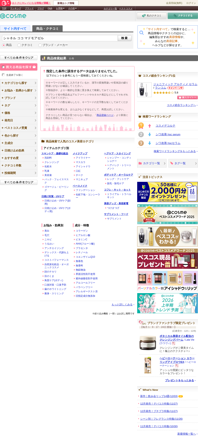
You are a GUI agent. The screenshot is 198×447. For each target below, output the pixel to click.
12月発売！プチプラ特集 (159, 411)
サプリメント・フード (116, 214)
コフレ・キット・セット (117, 189)
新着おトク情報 (65, 3)
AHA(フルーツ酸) (85, 243)
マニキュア (82, 179)
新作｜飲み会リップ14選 (159, 396)
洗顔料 (48, 157)
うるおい (49, 243)
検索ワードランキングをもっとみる (175, 151)
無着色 (79, 261)
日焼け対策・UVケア (52, 196)
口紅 (78, 170)
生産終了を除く (14, 75)
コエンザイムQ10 (85, 256)
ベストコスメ (126, 8)
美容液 (48, 175)
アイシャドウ (83, 166)
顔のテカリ (50, 271)
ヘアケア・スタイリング (117, 153)
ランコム (160, 87)
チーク (79, 175)
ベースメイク (80, 185)
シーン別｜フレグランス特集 (161, 418)
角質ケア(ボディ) (53, 280)
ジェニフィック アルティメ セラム (175, 84)
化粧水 (48, 166)
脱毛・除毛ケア (115, 183)
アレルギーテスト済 (87, 291)
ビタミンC (81, 239)
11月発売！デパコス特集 (159, 426)
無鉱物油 (80, 269)
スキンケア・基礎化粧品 (54, 153)
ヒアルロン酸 (83, 235)
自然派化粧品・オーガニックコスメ (56, 266)
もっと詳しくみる (122, 304)
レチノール (82, 252)
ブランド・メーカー (55, 45)
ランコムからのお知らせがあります (175, 88)
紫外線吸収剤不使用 (87, 278)
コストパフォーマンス (56, 259)
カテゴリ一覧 (110, 8)
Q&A (50, 8)
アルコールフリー (85, 282)
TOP (4, 8)
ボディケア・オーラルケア (118, 174)
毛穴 (46, 235)
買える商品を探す (18, 67)
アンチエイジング (54, 248)
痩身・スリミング (54, 293)
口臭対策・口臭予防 (55, 284)
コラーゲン (82, 230)
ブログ (40, 8)
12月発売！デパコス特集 (159, 403)
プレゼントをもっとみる (179, 380)
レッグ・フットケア (118, 179)
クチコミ (27, 45)
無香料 (79, 265)
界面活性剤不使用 (85, 274)
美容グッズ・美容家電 (116, 203)
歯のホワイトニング (55, 289)
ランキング (15, 8)
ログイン (191, 3)
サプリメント (114, 218)
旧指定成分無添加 (85, 295)
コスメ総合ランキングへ (181, 105)
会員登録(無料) (174, 3)
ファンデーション (85, 190)
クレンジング (51, 162)
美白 (46, 230)
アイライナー (83, 157)
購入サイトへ (187, 97)
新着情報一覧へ (186, 433)
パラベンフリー (84, 287)
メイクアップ (80, 153)
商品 (9, 45)
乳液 (46, 170)
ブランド (29, 8)
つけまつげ (113, 208)
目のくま (49, 276)
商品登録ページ (105, 115)
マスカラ (80, 162)
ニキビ (48, 239)
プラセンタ (82, 248)
